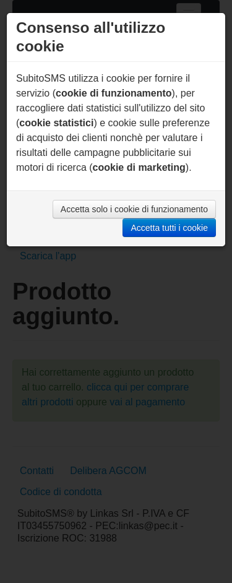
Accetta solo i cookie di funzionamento (134, 209)
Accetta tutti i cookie (169, 228)
